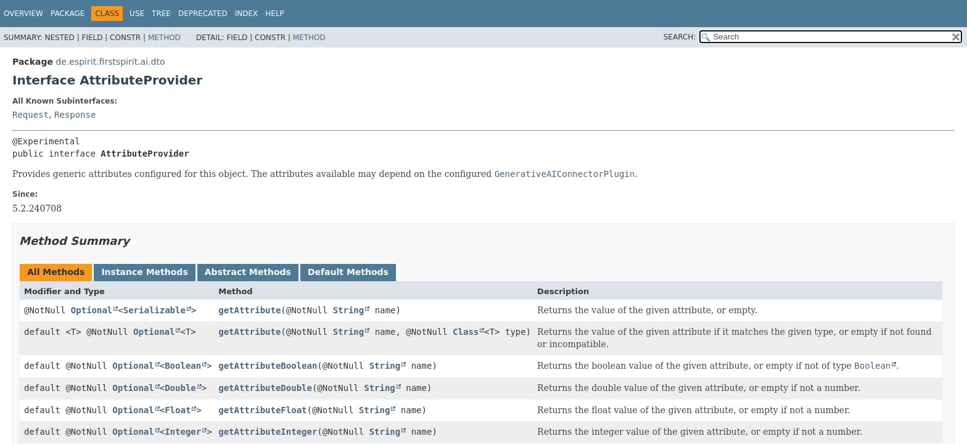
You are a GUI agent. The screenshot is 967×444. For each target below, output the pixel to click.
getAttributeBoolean (267, 366)
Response (75, 115)
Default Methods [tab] (348, 272)
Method (164, 37)
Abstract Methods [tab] (248, 272)
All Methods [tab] (55, 272)
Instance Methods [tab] (144, 272)
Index (246, 13)
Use (137, 13)
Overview (23, 13)
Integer (183, 432)
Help (274, 13)
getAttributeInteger (267, 432)
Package (67, 13)
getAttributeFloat (262, 410)
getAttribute (249, 310)
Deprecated (203, 13)
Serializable (154, 310)
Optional (91, 310)
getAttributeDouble (265, 388)
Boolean (183, 366)
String (348, 310)
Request (30, 115)
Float (178, 410)
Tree (161, 13)
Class (466, 332)
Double (180, 388)
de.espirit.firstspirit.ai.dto (110, 62)
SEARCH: (680, 37)
